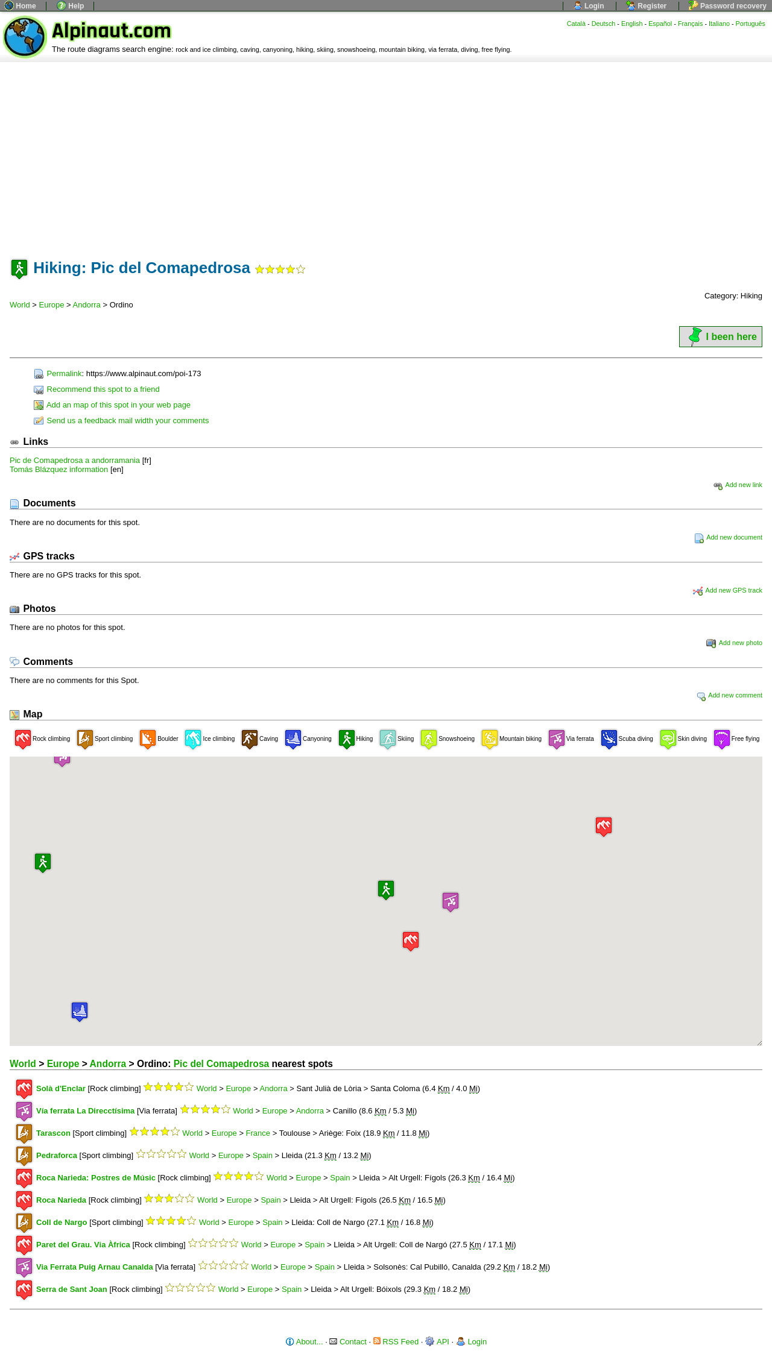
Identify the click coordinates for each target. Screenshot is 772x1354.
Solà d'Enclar (61, 1088)
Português (750, 23)
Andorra (87, 304)
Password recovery (728, 6)
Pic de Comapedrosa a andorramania (75, 460)
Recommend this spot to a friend (97, 389)
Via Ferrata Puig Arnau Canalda (94, 1266)
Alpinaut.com (111, 31)
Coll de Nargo (61, 1222)
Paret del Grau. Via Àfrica (83, 1244)
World (20, 304)
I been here (721, 336)
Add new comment (729, 695)
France (258, 1133)
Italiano (719, 23)
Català (576, 23)
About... (304, 1341)
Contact (347, 1341)
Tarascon (53, 1133)
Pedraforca (56, 1155)
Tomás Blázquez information (59, 469)
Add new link (737, 484)
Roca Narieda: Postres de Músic (96, 1177)
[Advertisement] (386, 152)
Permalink (57, 373)
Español (660, 23)
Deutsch (604, 23)
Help (70, 6)
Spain (263, 1155)
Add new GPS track (727, 590)
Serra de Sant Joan (71, 1289)
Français (690, 23)
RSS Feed (396, 1341)
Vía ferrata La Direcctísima (86, 1110)
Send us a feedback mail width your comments (121, 420)
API (437, 1341)
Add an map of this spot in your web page (112, 404)
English (632, 23)
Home (20, 6)
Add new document (728, 537)
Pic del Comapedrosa (222, 1064)
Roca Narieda (61, 1199)
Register (646, 6)
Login (588, 6)
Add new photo (734, 642)
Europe (52, 304)
